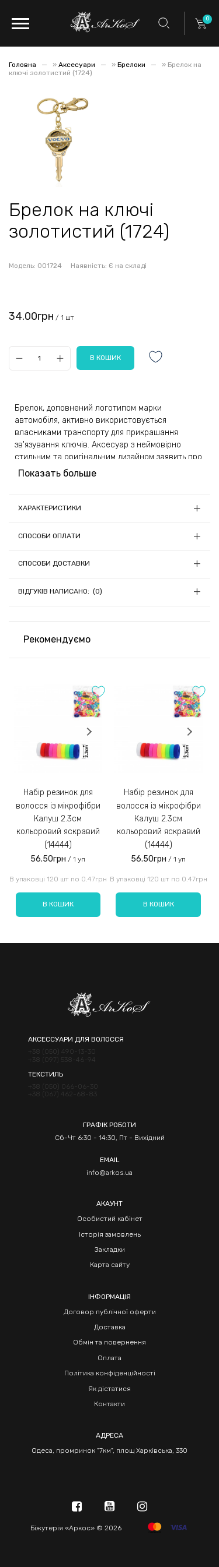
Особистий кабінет (109, 1219)
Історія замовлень (110, 1234)
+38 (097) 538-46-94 (62, 1060)
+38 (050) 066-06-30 (63, 1086)
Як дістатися (109, 1389)
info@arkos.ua (109, 1173)
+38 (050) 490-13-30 (62, 1052)
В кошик (58, 904)
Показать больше (57, 473)
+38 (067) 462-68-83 (62, 1094)
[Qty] (39, 358)
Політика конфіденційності (109, 1373)
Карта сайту (110, 1265)
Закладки (110, 1249)
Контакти (109, 1404)
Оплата (109, 1358)
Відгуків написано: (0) (60, 591)
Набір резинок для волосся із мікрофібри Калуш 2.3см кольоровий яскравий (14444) (58, 819)
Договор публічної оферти (110, 1312)
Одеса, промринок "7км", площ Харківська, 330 (109, 1450)
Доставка (110, 1327)
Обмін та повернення (109, 1342)
